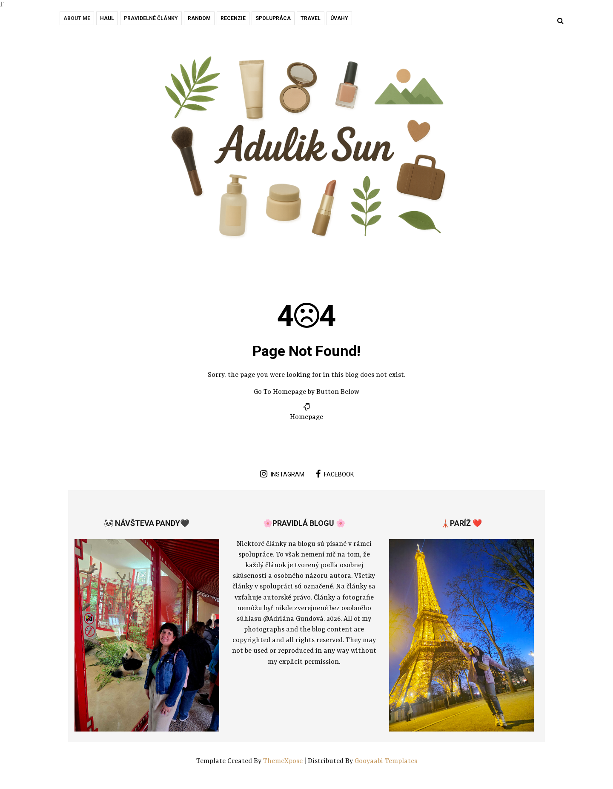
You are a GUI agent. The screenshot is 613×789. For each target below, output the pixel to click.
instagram (282, 474)
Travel (311, 18)
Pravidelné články (151, 18)
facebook (335, 474)
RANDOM (199, 18)
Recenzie (233, 18)
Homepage (306, 417)
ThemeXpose (283, 761)
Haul (107, 18)
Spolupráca (273, 18)
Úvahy (339, 18)
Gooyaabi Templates (386, 761)
